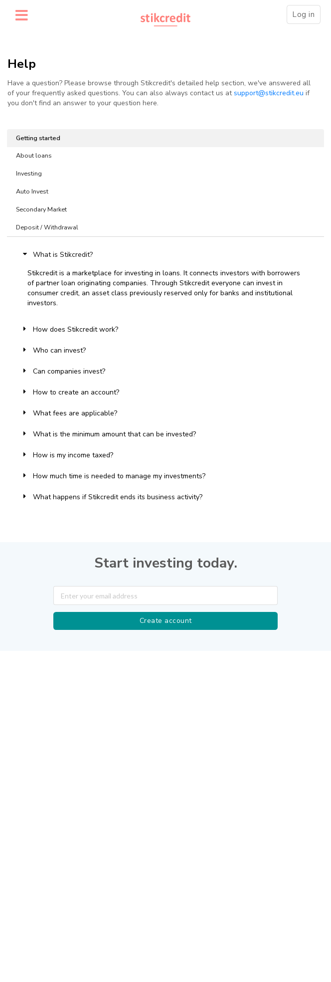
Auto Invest (32, 191)
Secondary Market (41, 209)
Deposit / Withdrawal (47, 227)
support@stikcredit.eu (269, 93)
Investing (29, 173)
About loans (34, 155)
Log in (303, 14)
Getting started (38, 138)
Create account (166, 620)
